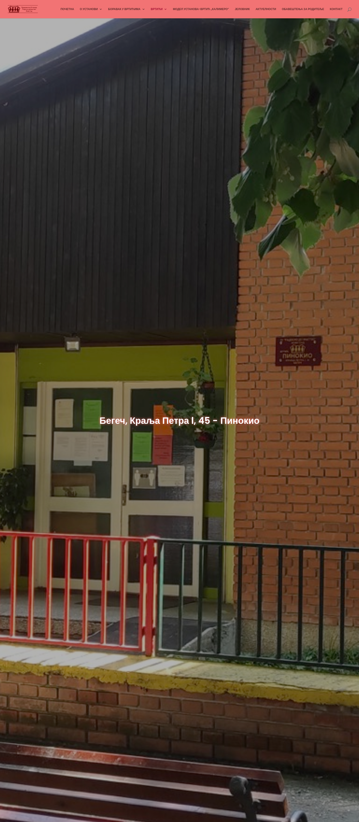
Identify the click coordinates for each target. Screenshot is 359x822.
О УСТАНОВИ (89, 9)
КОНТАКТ (336, 9)
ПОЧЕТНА (67, 9)
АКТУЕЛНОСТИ (266, 9)
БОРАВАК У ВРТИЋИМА (124, 9)
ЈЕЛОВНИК (242, 9)
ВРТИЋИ (157, 9)
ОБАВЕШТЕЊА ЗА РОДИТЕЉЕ (303, 9)
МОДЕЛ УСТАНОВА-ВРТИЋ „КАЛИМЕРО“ (201, 9)
